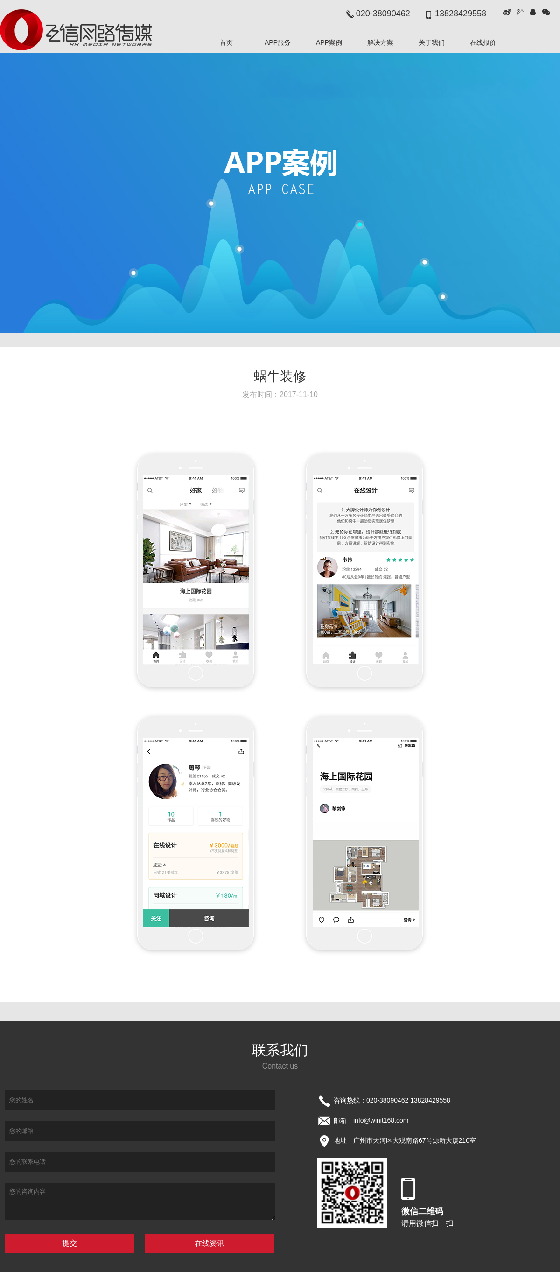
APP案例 (329, 42)
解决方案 (380, 42)
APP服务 (278, 42)
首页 (226, 42)
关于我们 (432, 42)
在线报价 (483, 42)
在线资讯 (209, 1243)
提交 (69, 1243)
